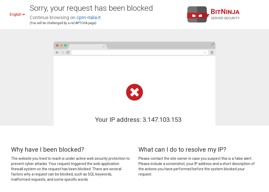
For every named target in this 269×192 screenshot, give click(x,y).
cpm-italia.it (88, 17)
